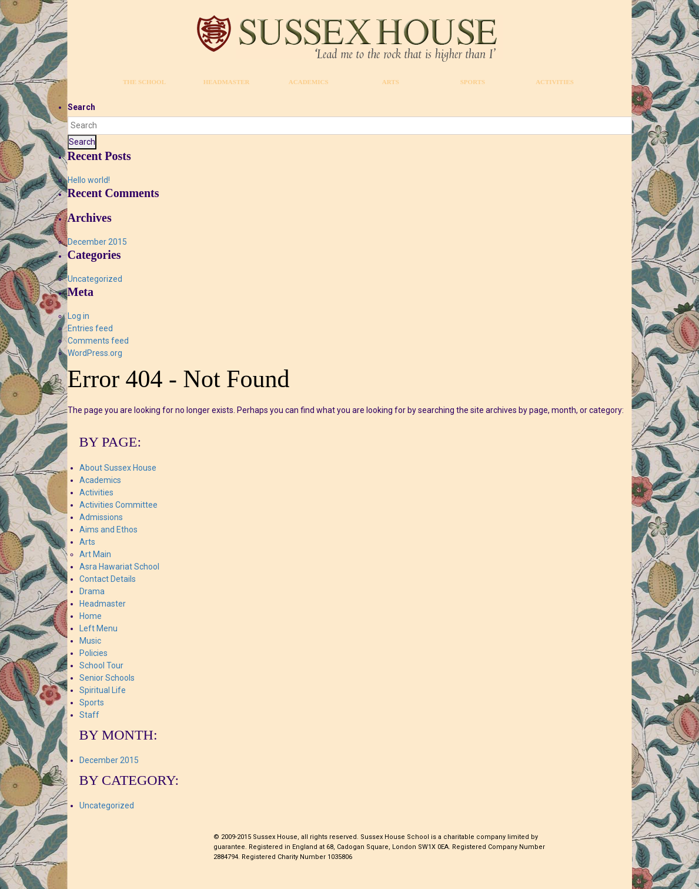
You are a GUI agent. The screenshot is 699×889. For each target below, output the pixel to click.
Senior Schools (107, 677)
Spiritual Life (102, 690)
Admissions (101, 517)
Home (90, 616)
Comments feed (98, 340)
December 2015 (97, 242)
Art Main (95, 554)
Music (90, 640)
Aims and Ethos (108, 529)
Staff (89, 715)
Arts (390, 81)
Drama (92, 591)
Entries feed (90, 328)
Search (81, 107)
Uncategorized (95, 279)
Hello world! (89, 180)
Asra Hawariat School (119, 566)
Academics (309, 81)
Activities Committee (118, 505)
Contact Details (107, 579)
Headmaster (226, 81)
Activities (555, 81)
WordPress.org (95, 353)
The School (144, 81)
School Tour (101, 665)
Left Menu (98, 628)
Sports (472, 81)
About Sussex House (117, 467)
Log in (78, 316)
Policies (93, 653)
